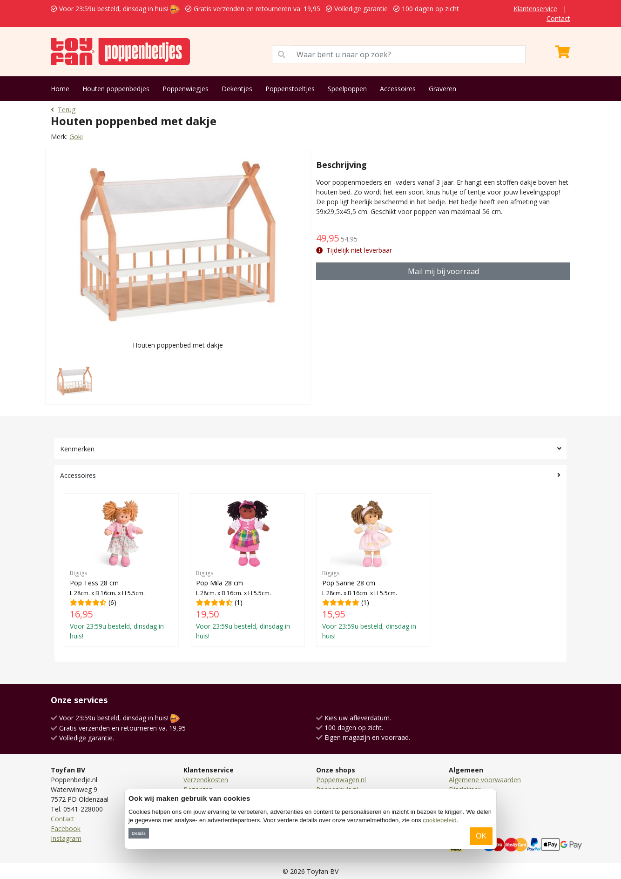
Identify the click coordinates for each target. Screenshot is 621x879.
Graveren (442, 88)
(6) (121, 569)
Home (60, 88)
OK (481, 836)
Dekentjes (237, 88)
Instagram (66, 838)
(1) (247, 569)
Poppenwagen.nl (341, 779)
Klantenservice (535, 8)
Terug (63, 109)
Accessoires (398, 88)
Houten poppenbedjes (115, 88)
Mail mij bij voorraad (443, 271)
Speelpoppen (347, 88)
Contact (558, 18)
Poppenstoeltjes (290, 88)
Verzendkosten (205, 779)
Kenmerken (77, 448)
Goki (76, 136)
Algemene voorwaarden (485, 779)
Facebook (66, 828)
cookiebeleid (439, 820)
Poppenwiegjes (185, 88)
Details (138, 833)
